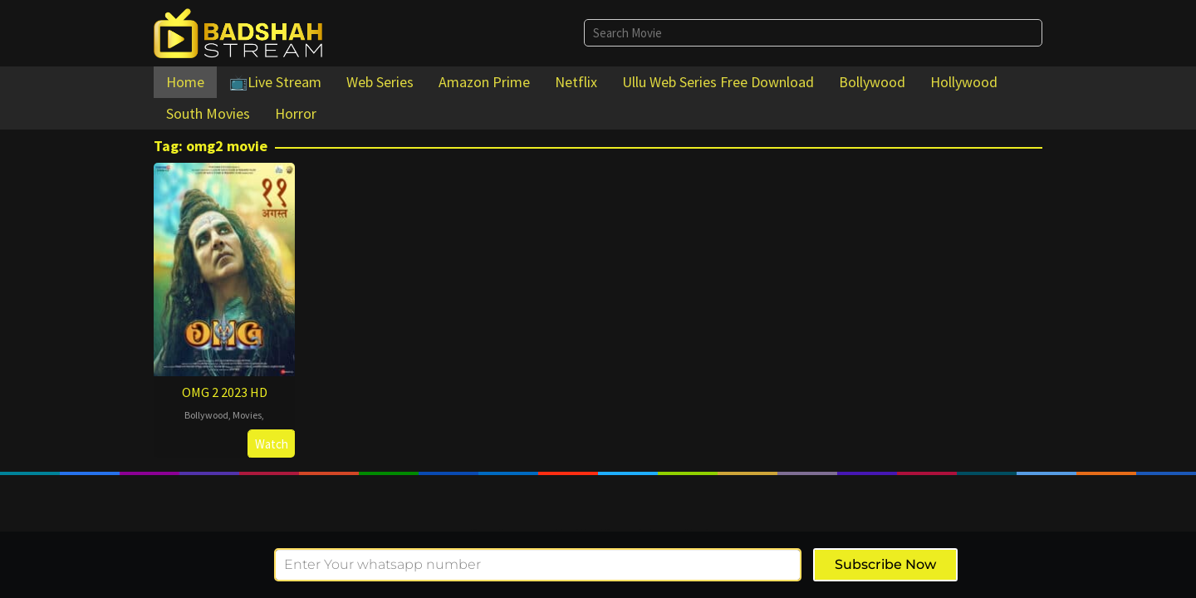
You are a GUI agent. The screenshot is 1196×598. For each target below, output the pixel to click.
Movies (247, 415)
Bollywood (206, 415)
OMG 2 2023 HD (224, 392)
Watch (271, 444)
